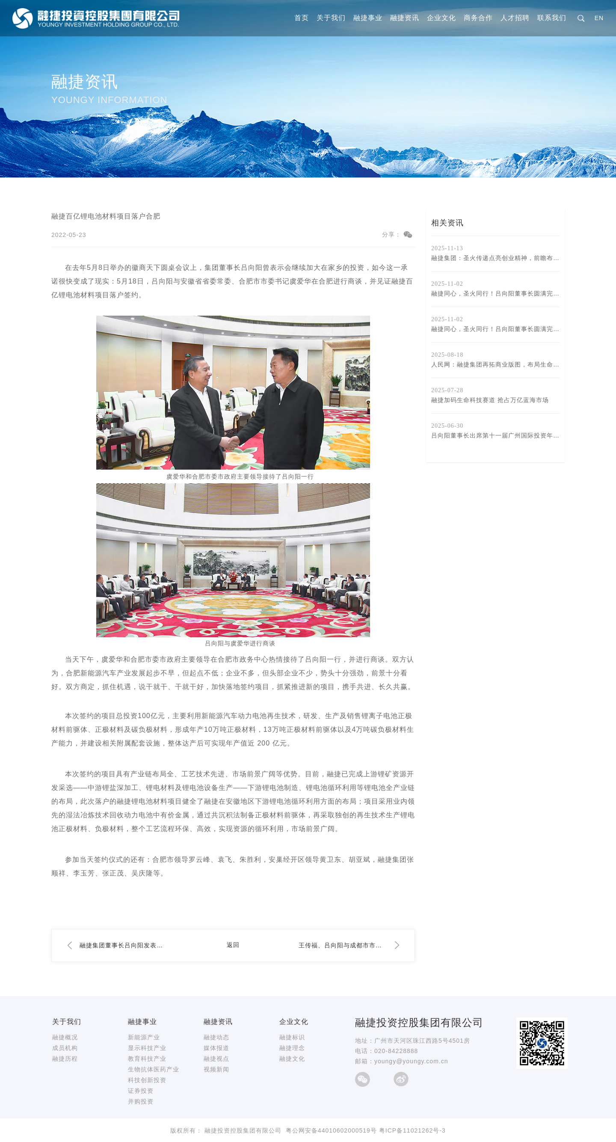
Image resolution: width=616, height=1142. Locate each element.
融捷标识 (292, 1037)
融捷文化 (292, 1058)
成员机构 (65, 1047)
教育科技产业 (147, 1058)
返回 (233, 944)
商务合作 (478, 18)
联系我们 (551, 18)
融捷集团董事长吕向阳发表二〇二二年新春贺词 (124, 945)
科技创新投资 (147, 1080)
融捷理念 (292, 1047)
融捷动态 (216, 1037)
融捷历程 (65, 1058)
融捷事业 (367, 18)
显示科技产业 (147, 1047)
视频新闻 (216, 1069)
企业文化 (441, 18)
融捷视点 (216, 1058)
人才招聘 (515, 18)
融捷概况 (65, 1037)
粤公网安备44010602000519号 (331, 1130)
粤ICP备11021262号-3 (412, 1130)
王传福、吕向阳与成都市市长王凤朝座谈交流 (343, 945)
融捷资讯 (404, 18)
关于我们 (331, 18)
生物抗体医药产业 (153, 1069)
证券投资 (141, 1090)
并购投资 (141, 1101)
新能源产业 (144, 1037)
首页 (301, 18)
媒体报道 (216, 1047)
